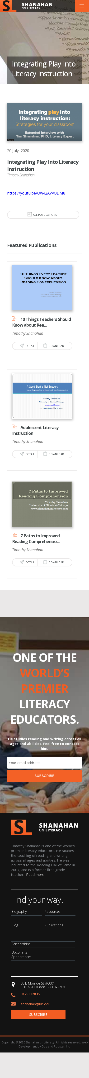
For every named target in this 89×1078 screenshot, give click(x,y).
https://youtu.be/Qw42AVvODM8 (36, 193)
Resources (53, 911)
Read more (35, 874)
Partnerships (21, 944)
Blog (14, 925)
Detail (27, 346)
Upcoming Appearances (21, 954)
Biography (19, 911)
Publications (54, 925)
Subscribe (38, 1014)
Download (53, 345)
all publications (42, 214)
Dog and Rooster (53, 1046)
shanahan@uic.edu (35, 1003)
